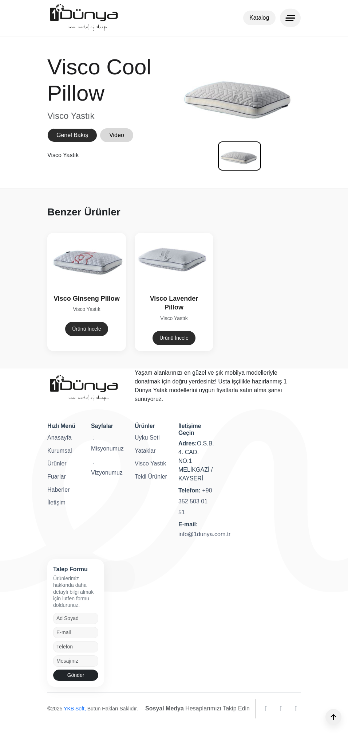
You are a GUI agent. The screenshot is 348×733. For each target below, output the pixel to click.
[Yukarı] (333, 717)
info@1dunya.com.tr (204, 534)
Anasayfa (59, 437)
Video (116, 138)
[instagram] (266, 708)
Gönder (75, 675)
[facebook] (281, 708)
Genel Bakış (72, 138)
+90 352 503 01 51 (195, 501)
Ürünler (56, 463)
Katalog (259, 18)
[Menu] (290, 17)
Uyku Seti (147, 437)
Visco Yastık (150, 463)
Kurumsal (59, 451)
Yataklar (145, 451)
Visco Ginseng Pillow (81, 298)
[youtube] (296, 708)
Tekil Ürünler (151, 476)
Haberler (58, 490)
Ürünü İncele (81, 329)
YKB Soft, (75, 708)
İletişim (56, 502)
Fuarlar (56, 476)
